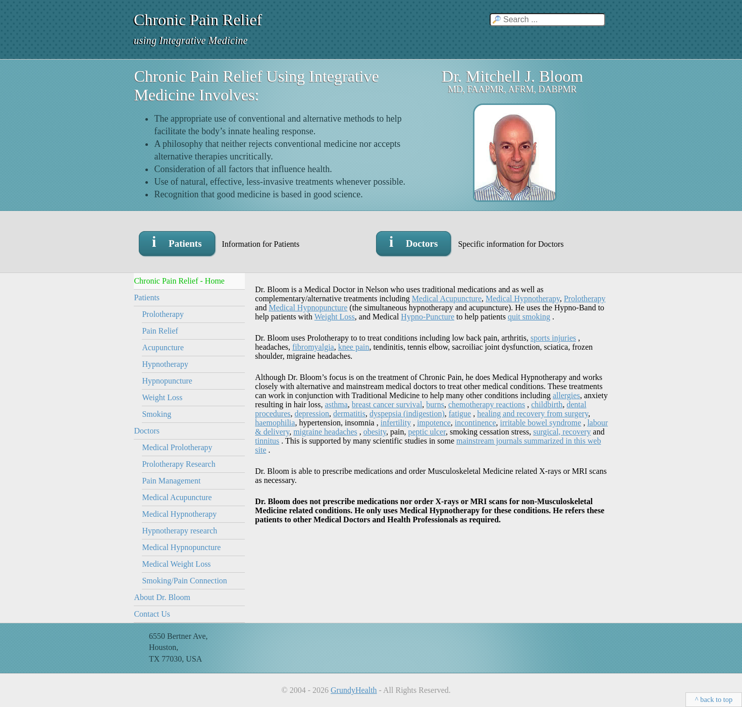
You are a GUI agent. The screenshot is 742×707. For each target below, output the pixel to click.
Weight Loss (162, 397)
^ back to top (713, 699)
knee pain (353, 347)
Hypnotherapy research (179, 530)
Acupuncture (163, 347)
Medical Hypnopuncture (181, 547)
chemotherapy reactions (486, 404)
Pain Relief (160, 331)
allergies (566, 395)
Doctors (147, 430)
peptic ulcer (426, 431)
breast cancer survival (387, 404)
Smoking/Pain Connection (184, 580)
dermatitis (349, 413)
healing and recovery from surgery (532, 413)
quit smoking (529, 316)
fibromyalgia (313, 347)
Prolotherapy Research (178, 464)
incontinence (475, 422)
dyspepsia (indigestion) (407, 413)
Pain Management (171, 480)
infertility (396, 422)
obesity (374, 431)
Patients (147, 297)
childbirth (546, 404)
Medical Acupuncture (176, 497)
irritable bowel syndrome (540, 422)
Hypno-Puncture (427, 316)
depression (311, 413)
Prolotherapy (163, 314)
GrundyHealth (354, 690)
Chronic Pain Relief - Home (179, 281)
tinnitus (267, 441)
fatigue (460, 413)
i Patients (177, 241)
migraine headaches (325, 431)
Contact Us (152, 614)
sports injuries (553, 338)
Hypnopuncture (167, 380)
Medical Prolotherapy (177, 447)
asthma (336, 404)
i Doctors (413, 241)
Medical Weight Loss (176, 564)
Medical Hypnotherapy (179, 514)
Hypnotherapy (165, 364)
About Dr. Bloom (162, 597)
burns (435, 404)
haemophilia (275, 422)
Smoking (156, 414)
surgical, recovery (562, 431)
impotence (434, 422)
